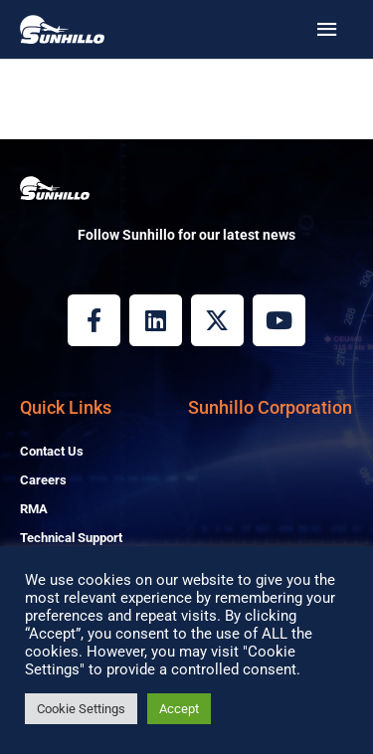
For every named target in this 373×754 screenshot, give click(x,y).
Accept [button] (179, 708)
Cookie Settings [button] (81, 708)
